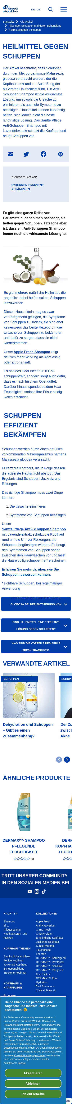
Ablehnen (33, 1083)
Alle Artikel (26, 21)
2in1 (6, 925)
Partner (16, 1020)
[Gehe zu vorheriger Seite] (59, 760)
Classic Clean (44, 933)
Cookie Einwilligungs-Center (29, 1055)
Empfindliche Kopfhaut (17, 956)
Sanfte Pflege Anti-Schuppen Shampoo (34, 529)
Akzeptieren (33, 1073)
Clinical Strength (46, 990)
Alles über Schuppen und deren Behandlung (35, 25)
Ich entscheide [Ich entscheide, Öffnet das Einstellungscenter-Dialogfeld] (33, 1094)
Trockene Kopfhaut (15, 972)
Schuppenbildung (14, 968)
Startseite (8, 21)
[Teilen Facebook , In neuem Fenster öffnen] (43, 154)
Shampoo (9, 921)
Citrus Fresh (43, 929)
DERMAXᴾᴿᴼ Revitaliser (50, 962)
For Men (41, 954)
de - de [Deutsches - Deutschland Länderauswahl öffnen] (35, 9)
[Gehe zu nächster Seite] (67, 760)
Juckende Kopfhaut (15, 964)
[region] (33, 1050)
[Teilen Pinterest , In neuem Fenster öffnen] (60, 154)
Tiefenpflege (43, 950)
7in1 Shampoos (45, 986)
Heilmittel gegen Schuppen (25, 29)
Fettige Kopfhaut (13, 960)
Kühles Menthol (45, 946)
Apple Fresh (43, 921)
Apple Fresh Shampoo (32, 352)
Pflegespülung (12, 929)
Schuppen (10, 995)
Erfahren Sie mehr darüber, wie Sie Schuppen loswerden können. (30, 572)
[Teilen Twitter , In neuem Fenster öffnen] (26, 154)
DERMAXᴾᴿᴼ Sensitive (49, 966)
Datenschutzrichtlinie (15, 1047)
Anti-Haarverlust (46, 925)
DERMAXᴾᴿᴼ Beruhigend (51, 958)
